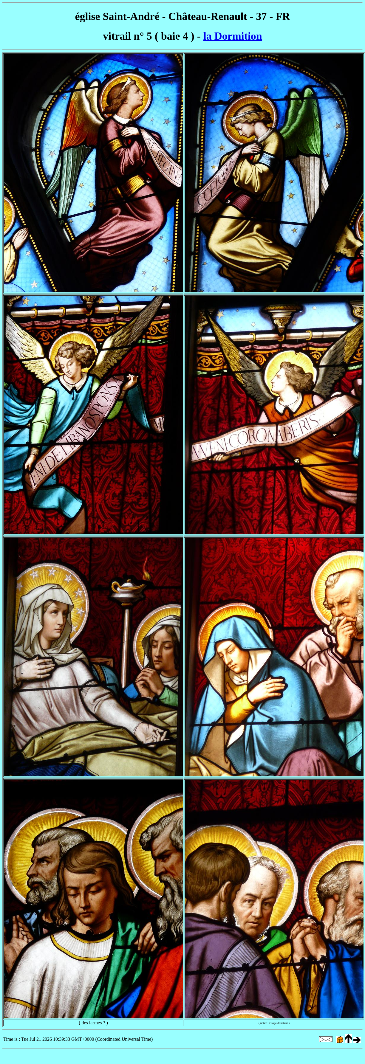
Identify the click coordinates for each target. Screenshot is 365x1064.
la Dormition (232, 36)
